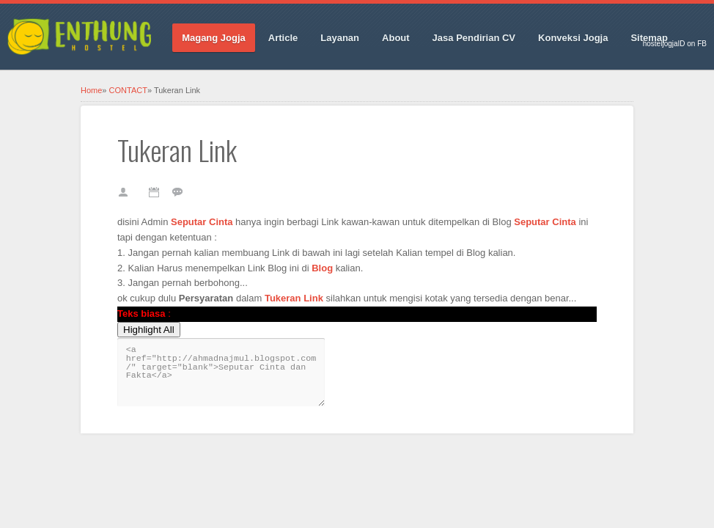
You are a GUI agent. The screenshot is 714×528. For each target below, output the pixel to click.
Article (283, 37)
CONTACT (128, 90)
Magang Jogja (214, 37)
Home (91, 90)
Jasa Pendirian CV (474, 37)
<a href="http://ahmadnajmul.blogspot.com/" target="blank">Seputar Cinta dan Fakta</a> (221, 372)
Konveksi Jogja (573, 37)
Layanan (339, 37)
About (396, 37)
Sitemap (649, 37)
